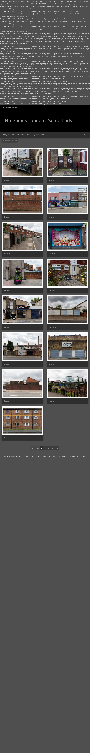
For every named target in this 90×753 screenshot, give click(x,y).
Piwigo (13, 456)
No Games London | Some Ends (21, 134)
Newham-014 (53, 401)
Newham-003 (8, 217)
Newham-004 (53, 217)
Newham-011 (8, 364)
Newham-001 (8, 180)
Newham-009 (8, 327)
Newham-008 (53, 291)
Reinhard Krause (10, 107)
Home (4, 134)
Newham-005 (8, 254)
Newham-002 (53, 180)
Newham (40, 134)
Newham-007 (8, 291)
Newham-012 (53, 364)
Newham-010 (53, 327)
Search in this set (10, 141)
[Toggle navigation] (84, 107)
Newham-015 (8, 438)
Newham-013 (8, 401)
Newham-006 (53, 254)
